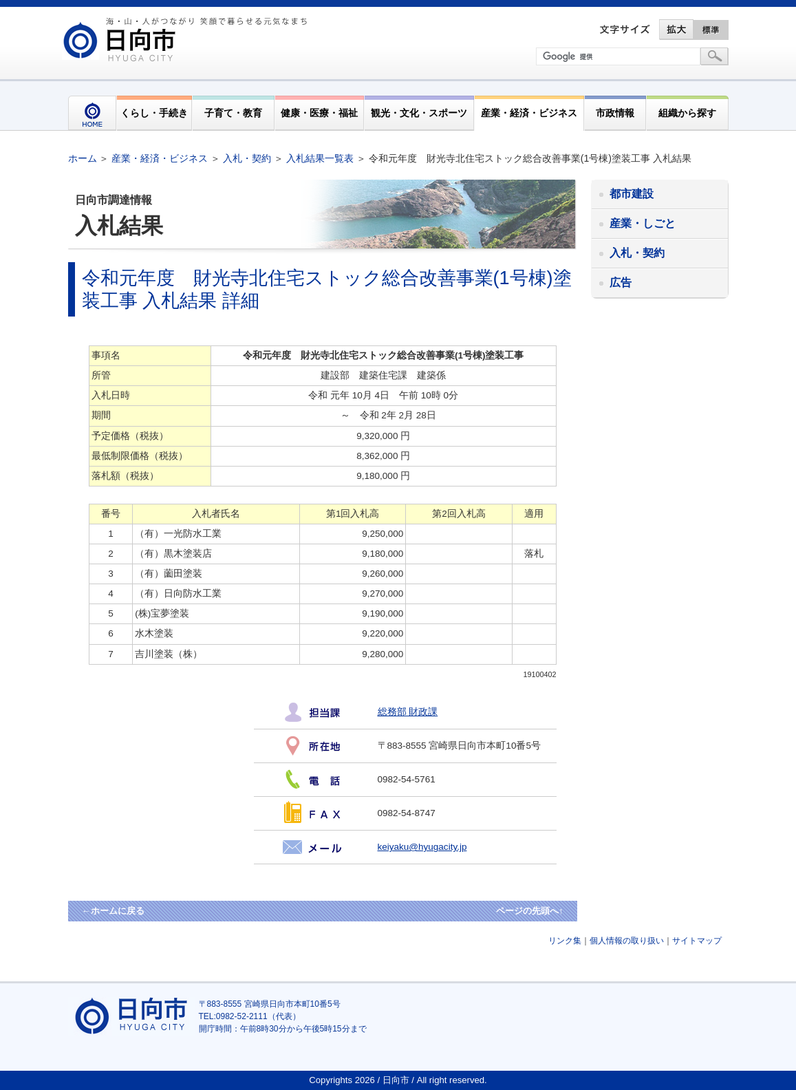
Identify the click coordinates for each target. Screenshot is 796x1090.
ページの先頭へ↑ (529, 911)
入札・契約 (247, 158)
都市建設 (632, 194)
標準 (711, 29)
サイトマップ (697, 940)
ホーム (82, 158)
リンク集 (564, 940)
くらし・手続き (154, 112)
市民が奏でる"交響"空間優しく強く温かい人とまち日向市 (187, 39)
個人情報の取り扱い (627, 940)
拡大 (676, 29)
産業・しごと (643, 223)
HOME (92, 113)
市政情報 (615, 112)
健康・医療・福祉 (319, 112)
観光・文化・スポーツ (419, 112)
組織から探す (687, 112)
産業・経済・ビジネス (529, 112)
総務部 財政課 (408, 712)
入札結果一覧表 (320, 158)
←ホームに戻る (113, 911)
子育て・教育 (233, 112)
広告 (621, 282)
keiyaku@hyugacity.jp (422, 847)
